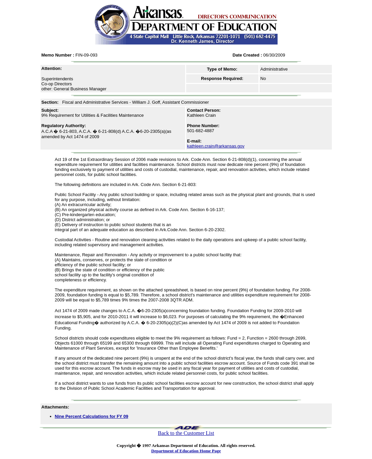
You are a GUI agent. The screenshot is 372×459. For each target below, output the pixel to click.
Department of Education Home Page (186, 450)
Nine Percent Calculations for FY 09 (91, 416)
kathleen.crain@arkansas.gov (215, 146)
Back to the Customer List (186, 433)
